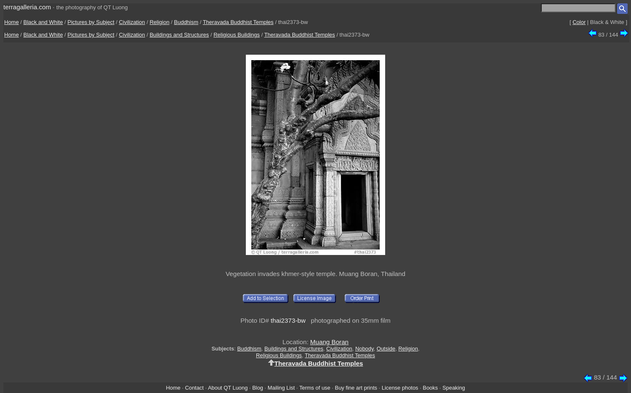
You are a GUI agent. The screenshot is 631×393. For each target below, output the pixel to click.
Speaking (453, 388)
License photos (400, 388)
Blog (257, 388)
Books (430, 388)
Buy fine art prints (356, 388)
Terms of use (314, 388)
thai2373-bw (288, 320)
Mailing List (281, 388)
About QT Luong (228, 388)
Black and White (43, 22)
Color (579, 22)
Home (11, 22)
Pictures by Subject (90, 22)
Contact (194, 388)
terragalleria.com (27, 7)
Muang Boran (329, 341)
